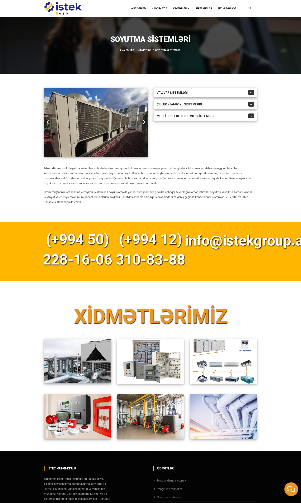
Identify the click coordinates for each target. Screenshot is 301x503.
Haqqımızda (159, 8)
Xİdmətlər (181, 8)
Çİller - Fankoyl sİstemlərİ (179, 104)
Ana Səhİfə (138, 8)
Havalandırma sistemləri (172, 480)
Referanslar (203, 8)
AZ (249, 8)
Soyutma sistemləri (169, 497)
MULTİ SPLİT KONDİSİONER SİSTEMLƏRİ (186, 116)
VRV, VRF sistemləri (172, 93)
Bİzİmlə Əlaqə (227, 8)
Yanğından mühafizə (170, 489)
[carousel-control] (48, 122)
